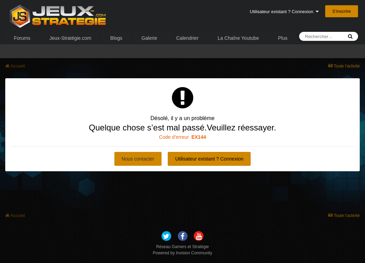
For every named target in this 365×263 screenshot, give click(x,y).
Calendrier (187, 38)
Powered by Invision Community (182, 253)
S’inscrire (341, 11)
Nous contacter (138, 159)
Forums (22, 38)
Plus (282, 38)
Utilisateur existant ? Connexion (284, 11)
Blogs (116, 38)
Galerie (149, 38)
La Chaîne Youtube (238, 38)
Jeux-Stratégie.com (70, 38)
